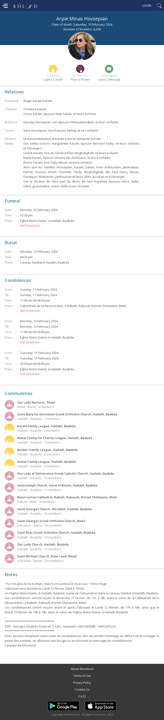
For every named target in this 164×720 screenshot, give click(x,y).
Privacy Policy (82, 683)
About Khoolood (82, 669)
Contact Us (82, 690)
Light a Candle (53, 80)
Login (146, 5)
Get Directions (30, 226)
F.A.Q (82, 696)
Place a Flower (80, 80)
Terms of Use (82, 676)
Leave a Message (109, 80)
